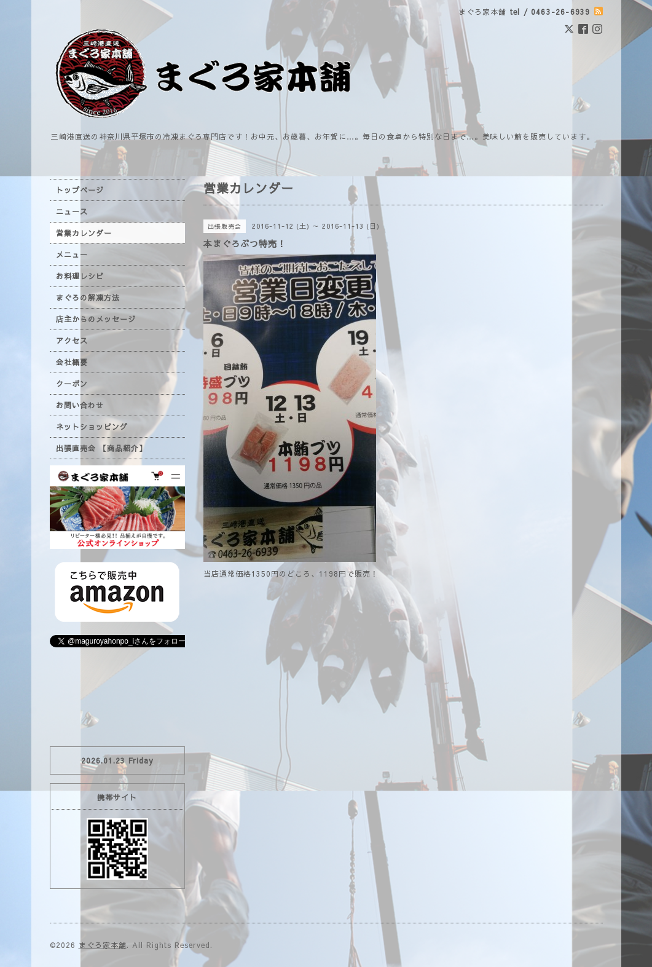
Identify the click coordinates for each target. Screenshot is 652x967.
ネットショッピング (92, 427)
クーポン (72, 384)
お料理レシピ (80, 276)
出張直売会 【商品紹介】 (101, 448)
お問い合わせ (80, 405)
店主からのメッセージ (96, 319)
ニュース (72, 211)
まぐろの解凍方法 (88, 297)
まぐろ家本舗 (103, 945)
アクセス (72, 340)
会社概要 (72, 362)
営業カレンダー (84, 233)
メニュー (72, 254)
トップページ (80, 190)
